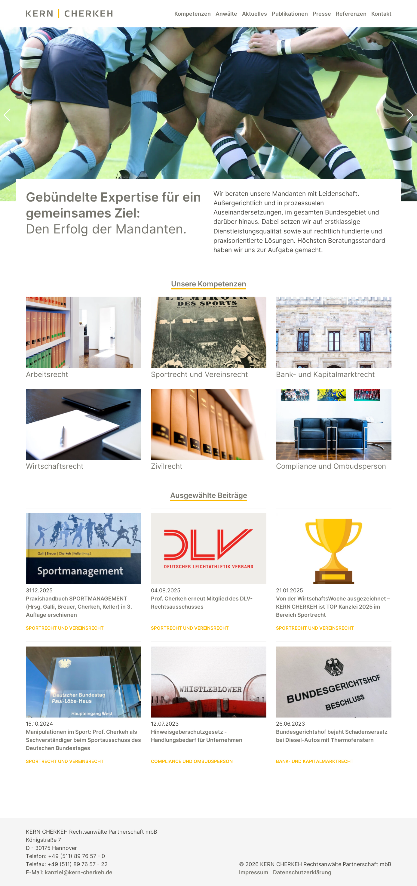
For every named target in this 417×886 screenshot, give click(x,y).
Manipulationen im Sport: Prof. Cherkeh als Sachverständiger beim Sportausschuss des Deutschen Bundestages (83, 740)
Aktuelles (254, 14)
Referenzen (351, 14)
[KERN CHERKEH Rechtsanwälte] (69, 13)
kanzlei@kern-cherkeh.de (78, 872)
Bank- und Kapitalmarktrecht (315, 761)
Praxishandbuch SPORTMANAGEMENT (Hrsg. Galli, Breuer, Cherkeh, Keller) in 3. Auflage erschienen (79, 606)
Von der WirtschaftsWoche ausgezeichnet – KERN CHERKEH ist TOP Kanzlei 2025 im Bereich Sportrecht (333, 606)
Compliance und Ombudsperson (192, 761)
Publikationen (290, 14)
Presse (322, 14)
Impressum (253, 872)
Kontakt (381, 14)
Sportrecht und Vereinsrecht (65, 628)
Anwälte (226, 14)
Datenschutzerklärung (302, 872)
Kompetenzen (192, 14)
